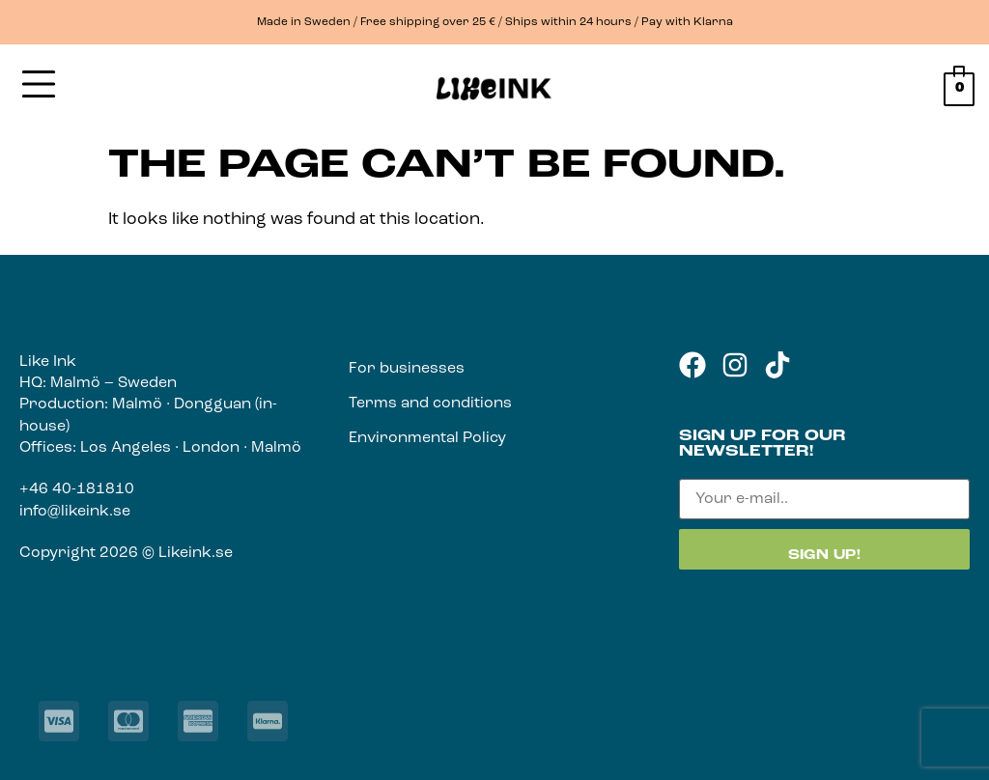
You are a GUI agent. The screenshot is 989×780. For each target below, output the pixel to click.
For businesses (407, 368)
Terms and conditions (430, 403)
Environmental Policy (427, 438)
